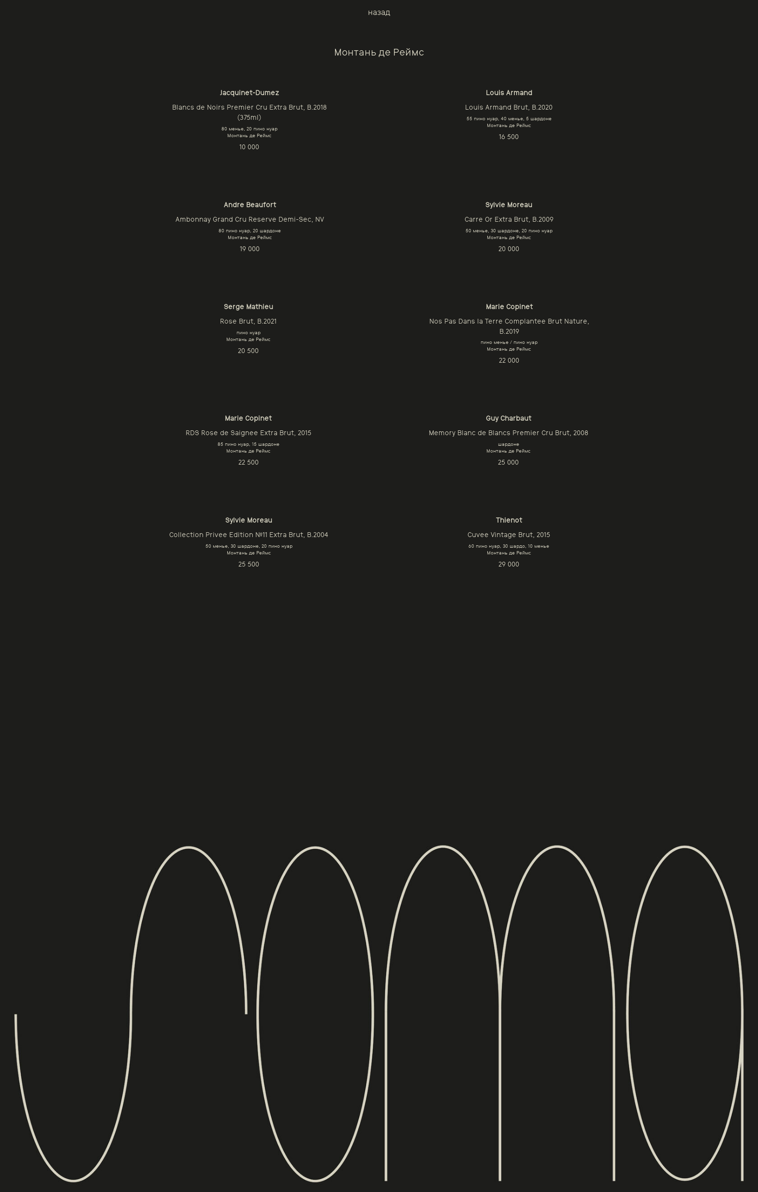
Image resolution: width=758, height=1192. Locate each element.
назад (379, 12)
